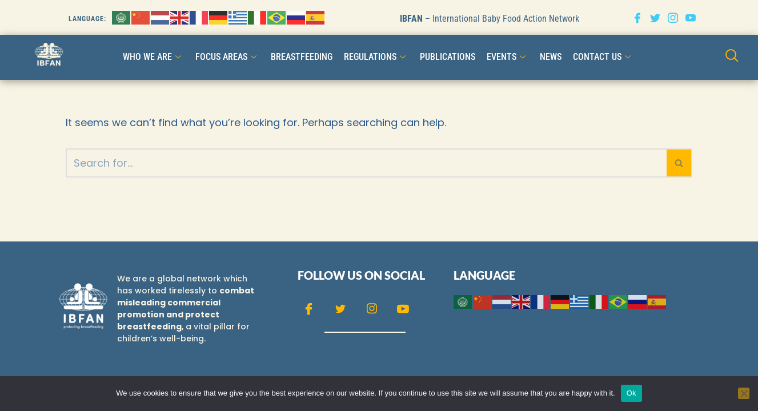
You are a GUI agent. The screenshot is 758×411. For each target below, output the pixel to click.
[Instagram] (673, 17)
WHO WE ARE (153, 56)
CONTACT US (603, 56)
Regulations (376, 56)
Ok (631, 393)
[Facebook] (637, 17)
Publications (447, 56)
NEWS (551, 56)
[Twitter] (655, 17)
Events (507, 56)
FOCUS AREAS (227, 56)
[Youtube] (690, 17)
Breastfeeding (301, 56)
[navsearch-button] (732, 57)
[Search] (366, 163)
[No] (743, 393)
